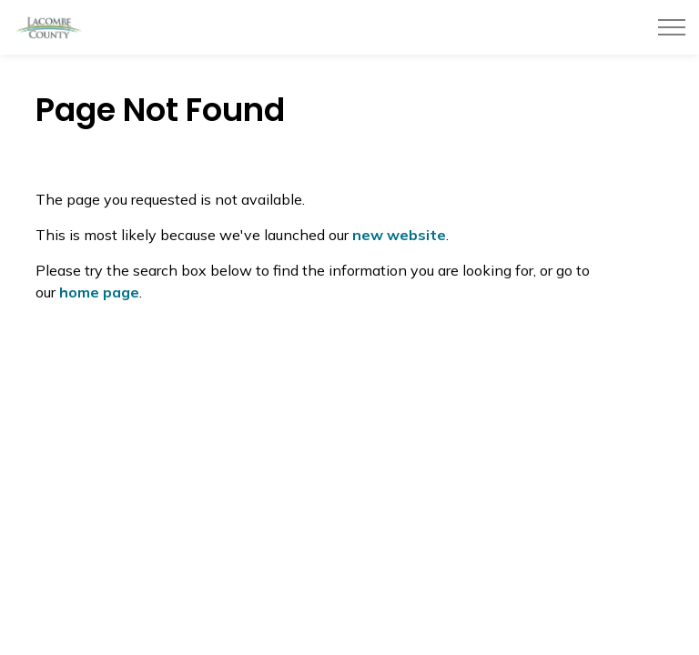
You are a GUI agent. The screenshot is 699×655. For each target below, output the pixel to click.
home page (99, 292)
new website (399, 235)
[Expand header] (671, 27)
